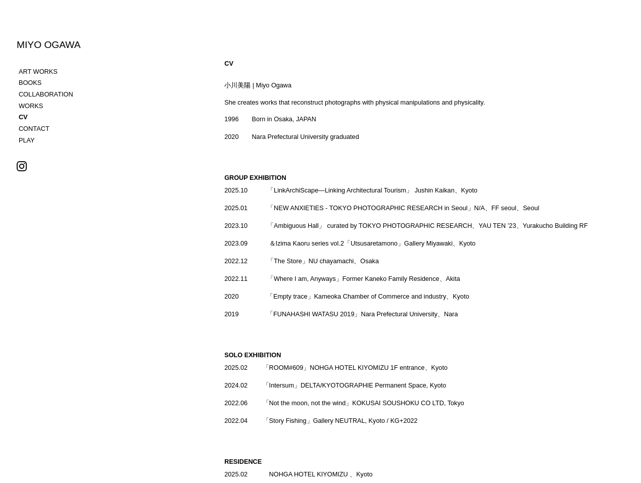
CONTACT (34, 128)
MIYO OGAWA (49, 44)
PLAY (27, 140)
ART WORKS (38, 71)
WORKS (31, 106)
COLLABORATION (46, 94)
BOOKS (30, 82)
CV (23, 117)
